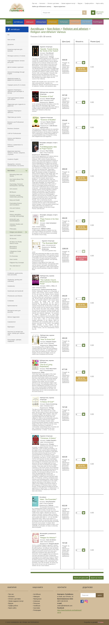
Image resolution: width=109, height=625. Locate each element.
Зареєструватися (59, 6)
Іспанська (52, 22)
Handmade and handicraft (15, 291)
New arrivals (11, 39)
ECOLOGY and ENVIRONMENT (15, 220)
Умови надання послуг (68, 3)
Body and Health (15, 200)
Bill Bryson (13, 192)
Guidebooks (11, 286)
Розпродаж (98, 22)
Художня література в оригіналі (14, 111)
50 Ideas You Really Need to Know (16, 242)
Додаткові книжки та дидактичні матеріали (14, 79)
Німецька (30, 22)
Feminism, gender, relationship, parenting (16, 196)
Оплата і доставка (53, 3)
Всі (8, 34)
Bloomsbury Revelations (13, 247)
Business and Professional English (16, 122)
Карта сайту (100, 3)
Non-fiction (11, 170)
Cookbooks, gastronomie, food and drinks (15, 274)
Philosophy (13, 229)
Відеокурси (11, 327)
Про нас (34, 3)
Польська (64, 22)
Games (12, 211)
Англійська (18, 22)
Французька (41, 22)
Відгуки (80, 3)
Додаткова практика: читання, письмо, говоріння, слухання (16, 152)
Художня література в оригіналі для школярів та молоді (16, 91)
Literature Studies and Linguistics (16, 224)
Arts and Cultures (15, 208)
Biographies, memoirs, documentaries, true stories (16, 164)
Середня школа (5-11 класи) (16, 85)
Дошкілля (11, 44)
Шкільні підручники (14, 317)
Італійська (75, 22)
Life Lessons (13, 189)
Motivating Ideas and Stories (16, 175)
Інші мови (87, 22)
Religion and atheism (16, 232)
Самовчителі (12, 322)
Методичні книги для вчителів (14, 311)
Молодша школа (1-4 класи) (16, 56)
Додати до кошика (96, 578)
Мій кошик (100, 12)
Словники (11, 301)
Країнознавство (12, 305)
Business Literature (13, 128)
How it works (13, 259)
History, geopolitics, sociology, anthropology (17, 215)
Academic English (13, 159)
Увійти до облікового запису (41, 6)
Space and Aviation (15, 235)
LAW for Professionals (14, 133)
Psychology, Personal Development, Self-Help (17, 184)
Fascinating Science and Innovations (16, 204)
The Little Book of (15, 266)
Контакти (42, 3)
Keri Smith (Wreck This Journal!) (16, 180)
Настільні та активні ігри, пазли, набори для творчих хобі (16, 333)
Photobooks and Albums (15, 296)
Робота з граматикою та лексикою (15, 145)
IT (10, 269)
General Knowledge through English (16, 72)
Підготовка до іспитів (14, 117)
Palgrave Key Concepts (17, 262)
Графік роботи (89, 3)
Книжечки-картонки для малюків (15, 50)
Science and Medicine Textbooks (14, 139)
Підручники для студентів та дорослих (16, 105)
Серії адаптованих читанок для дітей (16, 61)
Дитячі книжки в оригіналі (15, 67)
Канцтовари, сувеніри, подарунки (14, 340)
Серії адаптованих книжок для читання (16, 98)
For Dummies (14, 256)
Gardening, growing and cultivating (15, 280)
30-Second (13, 238)
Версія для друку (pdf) (81, 578)
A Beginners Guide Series (15, 252)
